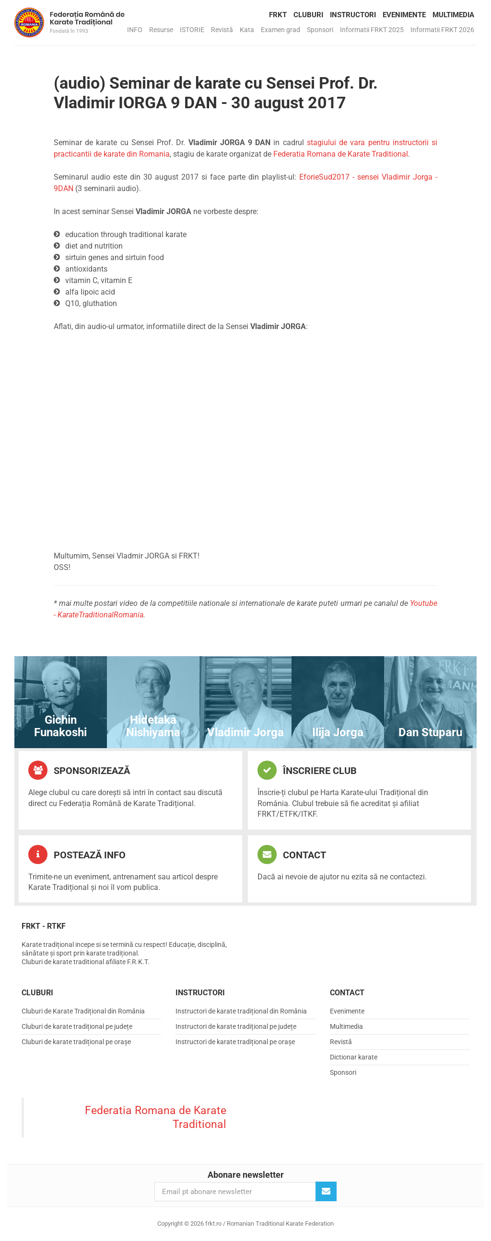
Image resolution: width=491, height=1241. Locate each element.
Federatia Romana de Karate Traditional (340, 154)
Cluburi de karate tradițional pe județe (77, 1026)
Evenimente (404, 15)
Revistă (222, 30)
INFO (134, 30)
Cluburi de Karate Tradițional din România (83, 1011)
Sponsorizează (79, 770)
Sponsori (320, 30)
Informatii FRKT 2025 (372, 30)
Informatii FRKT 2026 (442, 30)
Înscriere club (307, 770)
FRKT (278, 15)
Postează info (77, 854)
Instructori (353, 15)
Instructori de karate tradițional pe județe (235, 1026)
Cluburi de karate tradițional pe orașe (76, 1042)
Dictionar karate (353, 1057)
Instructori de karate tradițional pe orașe (235, 1042)
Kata (247, 30)
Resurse (161, 30)
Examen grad (280, 30)
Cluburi (308, 15)
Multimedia (453, 15)
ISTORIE (192, 30)
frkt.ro (69, 22)
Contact (291, 854)
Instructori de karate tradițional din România (241, 1011)
